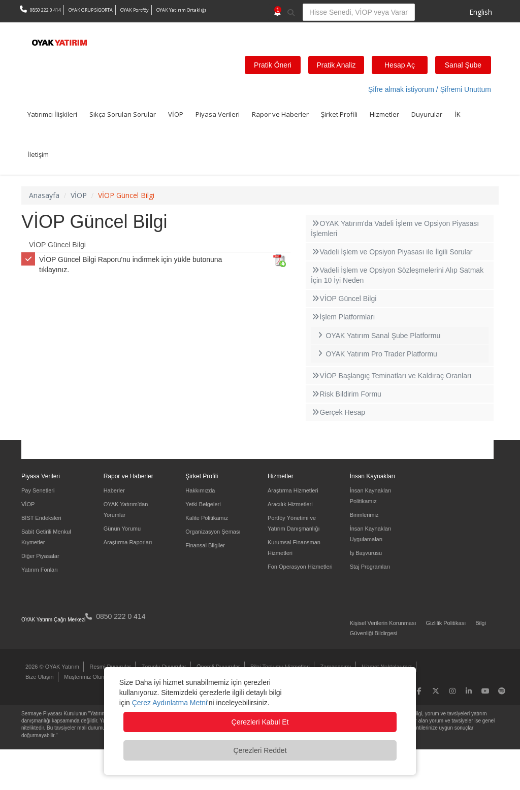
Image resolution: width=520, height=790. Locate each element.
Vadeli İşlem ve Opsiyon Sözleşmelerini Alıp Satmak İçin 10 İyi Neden (397, 275)
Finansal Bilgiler (205, 545)
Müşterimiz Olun (84, 677)
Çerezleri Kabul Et (260, 722)
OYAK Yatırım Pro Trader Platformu (376, 354)
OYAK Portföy (134, 10)
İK (457, 114)
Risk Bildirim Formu (346, 394)
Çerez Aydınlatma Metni (169, 703)
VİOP (175, 114)
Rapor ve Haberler (280, 114)
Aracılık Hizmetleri (290, 504)
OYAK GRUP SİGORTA (91, 10)
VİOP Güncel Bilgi (57, 245)
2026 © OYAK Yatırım (52, 667)
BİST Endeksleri (41, 518)
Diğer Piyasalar (40, 556)
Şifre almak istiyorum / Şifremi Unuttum (429, 89)
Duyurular (426, 114)
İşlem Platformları (343, 317)
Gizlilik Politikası (446, 623)
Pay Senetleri (37, 490)
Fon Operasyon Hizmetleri (300, 567)
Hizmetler (384, 114)
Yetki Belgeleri (202, 504)
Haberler (114, 490)
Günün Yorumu (122, 528)
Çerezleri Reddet (259, 750)
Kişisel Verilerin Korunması (383, 623)
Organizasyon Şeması (212, 532)
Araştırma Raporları (128, 542)
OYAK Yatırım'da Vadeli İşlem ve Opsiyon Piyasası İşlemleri (395, 228)
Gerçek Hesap (338, 412)
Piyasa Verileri (218, 114)
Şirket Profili (339, 114)
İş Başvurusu (366, 553)
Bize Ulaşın (39, 677)
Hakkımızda (200, 490)
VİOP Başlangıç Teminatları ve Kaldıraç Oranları (391, 376)
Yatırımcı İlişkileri (52, 114)
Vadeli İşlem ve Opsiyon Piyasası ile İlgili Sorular (391, 252)
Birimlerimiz (364, 515)
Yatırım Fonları (39, 570)
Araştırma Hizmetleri (293, 490)
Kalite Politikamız (206, 518)
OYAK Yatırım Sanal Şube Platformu (378, 336)
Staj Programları (370, 567)
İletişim (38, 154)
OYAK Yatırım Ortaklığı (181, 10)
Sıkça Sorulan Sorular (122, 114)
